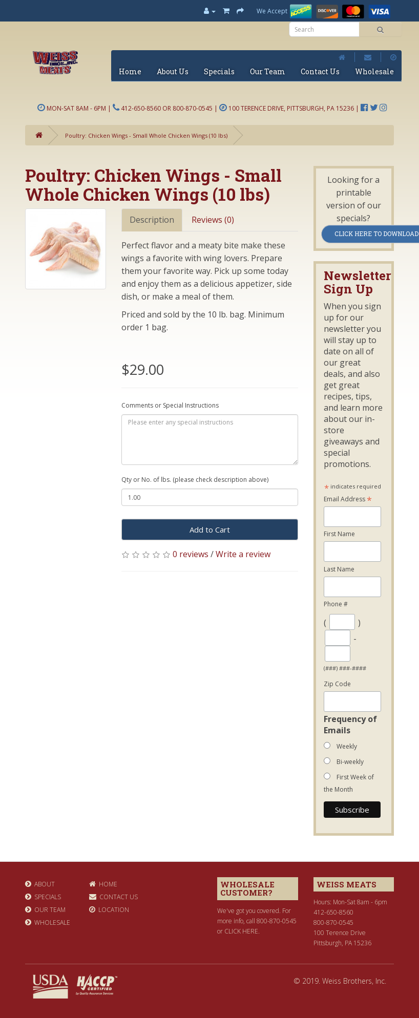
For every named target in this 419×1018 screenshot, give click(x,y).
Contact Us (320, 71)
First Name (339, 533)
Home (130, 71)
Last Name (339, 569)
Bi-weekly (350, 761)
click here (241, 931)
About (40, 884)
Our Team (267, 71)
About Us (172, 71)
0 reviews (190, 554)
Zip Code (337, 684)
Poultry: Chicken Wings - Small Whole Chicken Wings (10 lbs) (146, 135)
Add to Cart (210, 529)
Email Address (348, 499)
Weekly (347, 746)
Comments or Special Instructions (170, 405)
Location (109, 909)
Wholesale (374, 71)
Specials (219, 71)
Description (152, 219)
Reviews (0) (213, 219)
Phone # (336, 604)
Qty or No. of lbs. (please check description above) (194, 479)
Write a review (243, 554)
